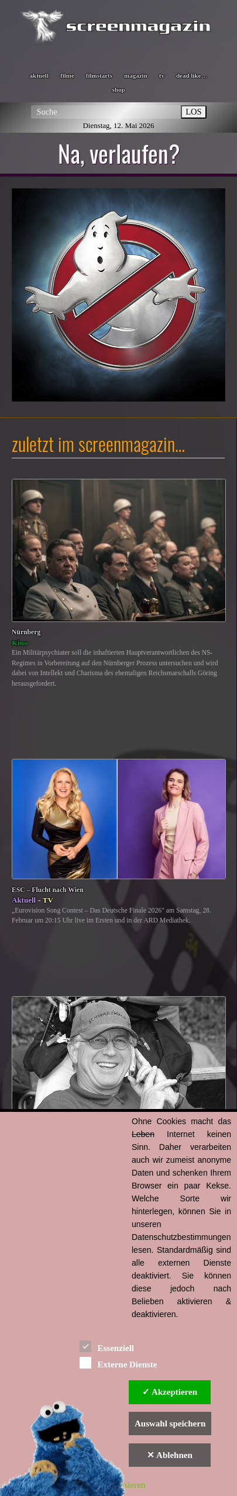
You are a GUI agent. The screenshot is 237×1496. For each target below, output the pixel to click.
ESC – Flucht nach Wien (48, 890)
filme (67, 75)
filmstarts (99, 75)
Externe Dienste (118, 1362)
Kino (20, 642)
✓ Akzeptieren (169, 1392)
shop (118, 89)
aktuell (39, 75)
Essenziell (107, 1346)
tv (161, 75)
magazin (135, 75)
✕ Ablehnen (170, 1455)
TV (48, 900)
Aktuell (24, 900)
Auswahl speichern (170, 1423)
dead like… (191, 75)
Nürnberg (26, 632)
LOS (193, 111)
